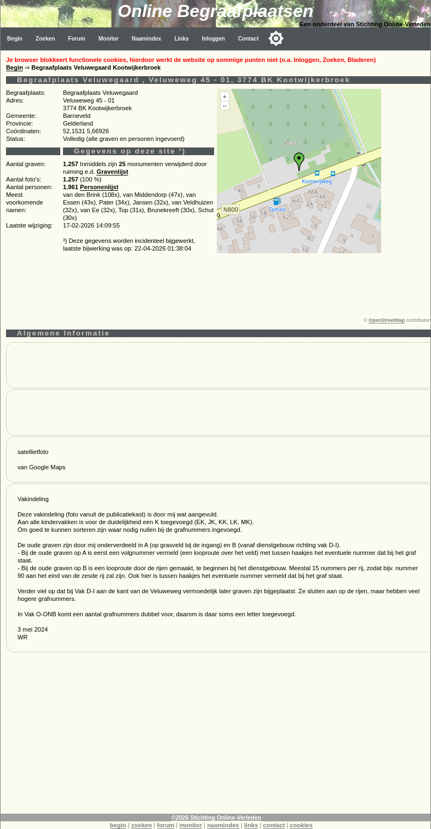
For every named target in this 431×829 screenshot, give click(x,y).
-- (225, 105)
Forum (76, 39)
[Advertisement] (216, 737)
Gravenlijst (112, 171)
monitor (190, 825)
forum (166, 825)
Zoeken (45, 39)
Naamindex (147, 39)
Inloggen (213, 39)
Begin (14, 39)
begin (118, 825)
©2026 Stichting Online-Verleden (216, 817)
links (251, 825)
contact (274, 825)
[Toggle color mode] (276, 38)
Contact (248, 39)
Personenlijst (99, 187)
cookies (301, 825)
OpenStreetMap (387, 320)
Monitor (109, 39)
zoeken (141, 825)
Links (181, 39)
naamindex (223, 825)
